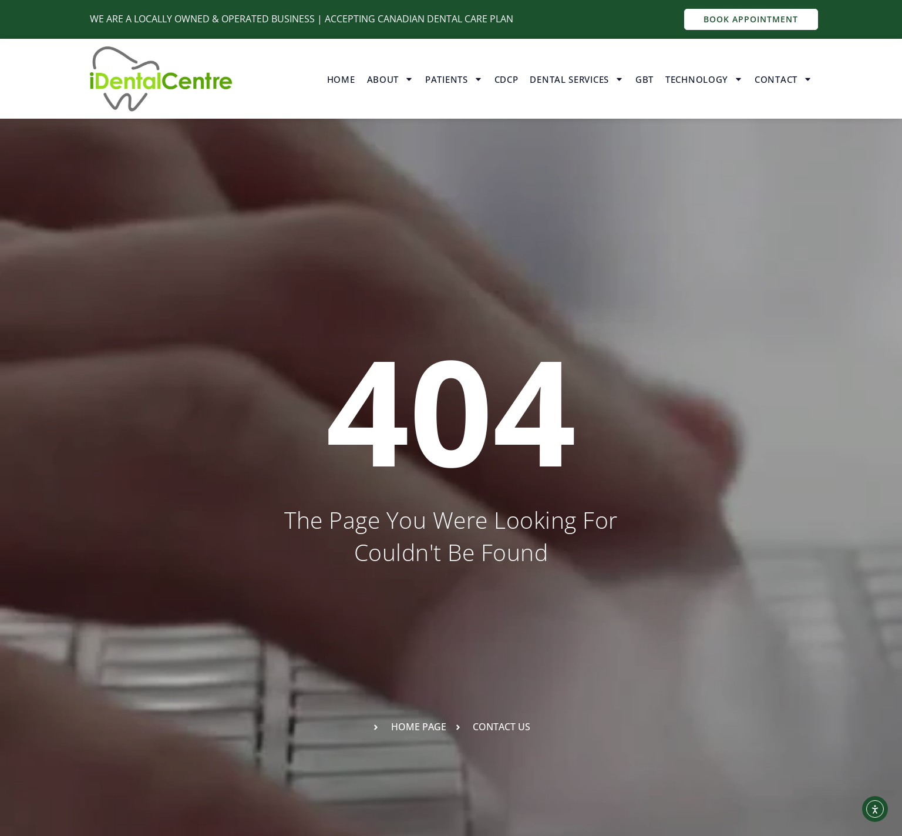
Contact (783, 79)
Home (341, 79)
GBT (644, 79)
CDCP (506, 79)
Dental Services (577, 79)
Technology (704, 79)
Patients (454, 79)
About (390, 79)
